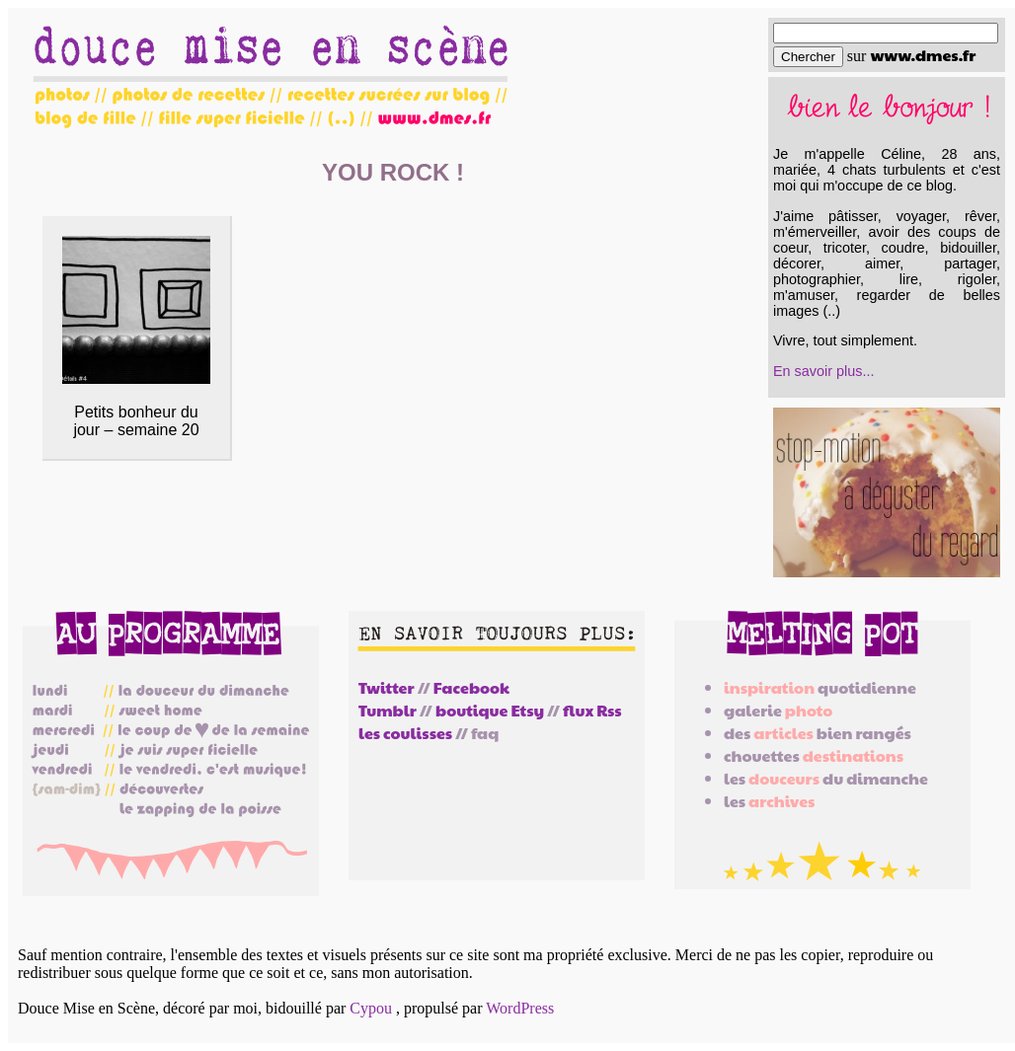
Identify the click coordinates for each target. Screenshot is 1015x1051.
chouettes (813, 755)
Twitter (386, 687)
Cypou (371, 1008)
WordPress (520, 1008)
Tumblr (387, 710)
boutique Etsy (489, 710)
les (769, 800)
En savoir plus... (823, 371)
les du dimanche (826, 778)
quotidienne (820, 687)
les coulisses (405, 732)
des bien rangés (817, 732)
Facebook (471, 687)
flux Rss (592, 710)
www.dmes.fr (923, 54)
